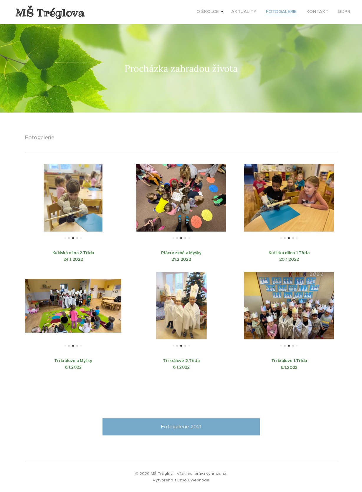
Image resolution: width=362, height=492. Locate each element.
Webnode (199, 480)
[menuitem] (312, 12)
